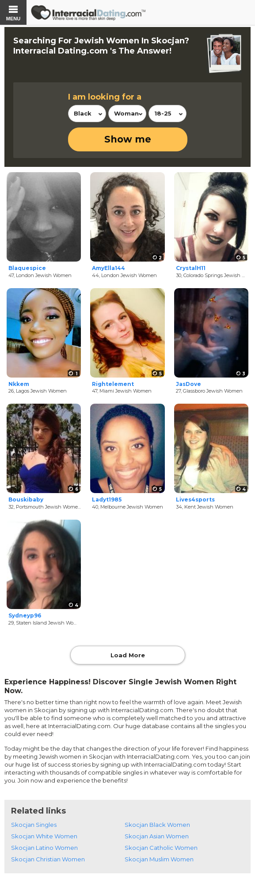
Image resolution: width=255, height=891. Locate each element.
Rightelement (113, 384)
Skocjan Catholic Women (161, 847)
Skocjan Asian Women (157, 836)
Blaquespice (27, 268)
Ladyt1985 (107, 499)
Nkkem (18, 384)
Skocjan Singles (34, 824)
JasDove (188, 384)
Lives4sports (195, 499)
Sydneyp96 (24, 615)
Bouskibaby (25, 499)
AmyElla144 (108, 268)
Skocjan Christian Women (48, 859)
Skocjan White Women (44, 836)
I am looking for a (104, 97)
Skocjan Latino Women (44, 847)
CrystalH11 (191, 268)
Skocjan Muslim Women (159, 859)
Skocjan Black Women (157, 824)
